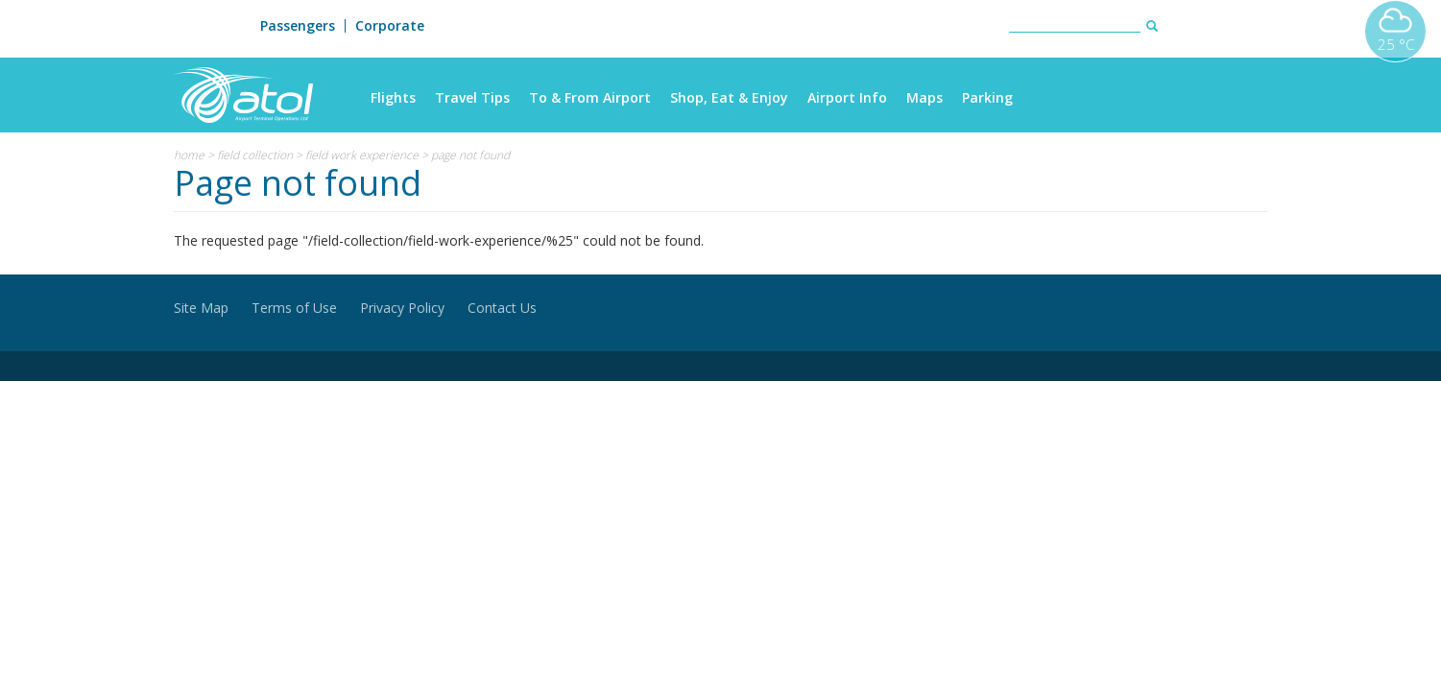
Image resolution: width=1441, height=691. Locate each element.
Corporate (389, 26)
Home (189, 155)
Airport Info (847, 98)
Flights (393, 98)
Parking (987, 98)
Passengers (297, 26)
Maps (924, 98)
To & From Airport (590, 98)
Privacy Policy (402, 307)
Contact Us (502, 307)
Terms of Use (294, 307)
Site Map (201, 307)
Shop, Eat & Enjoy (729, 98)
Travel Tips (472, 98)
